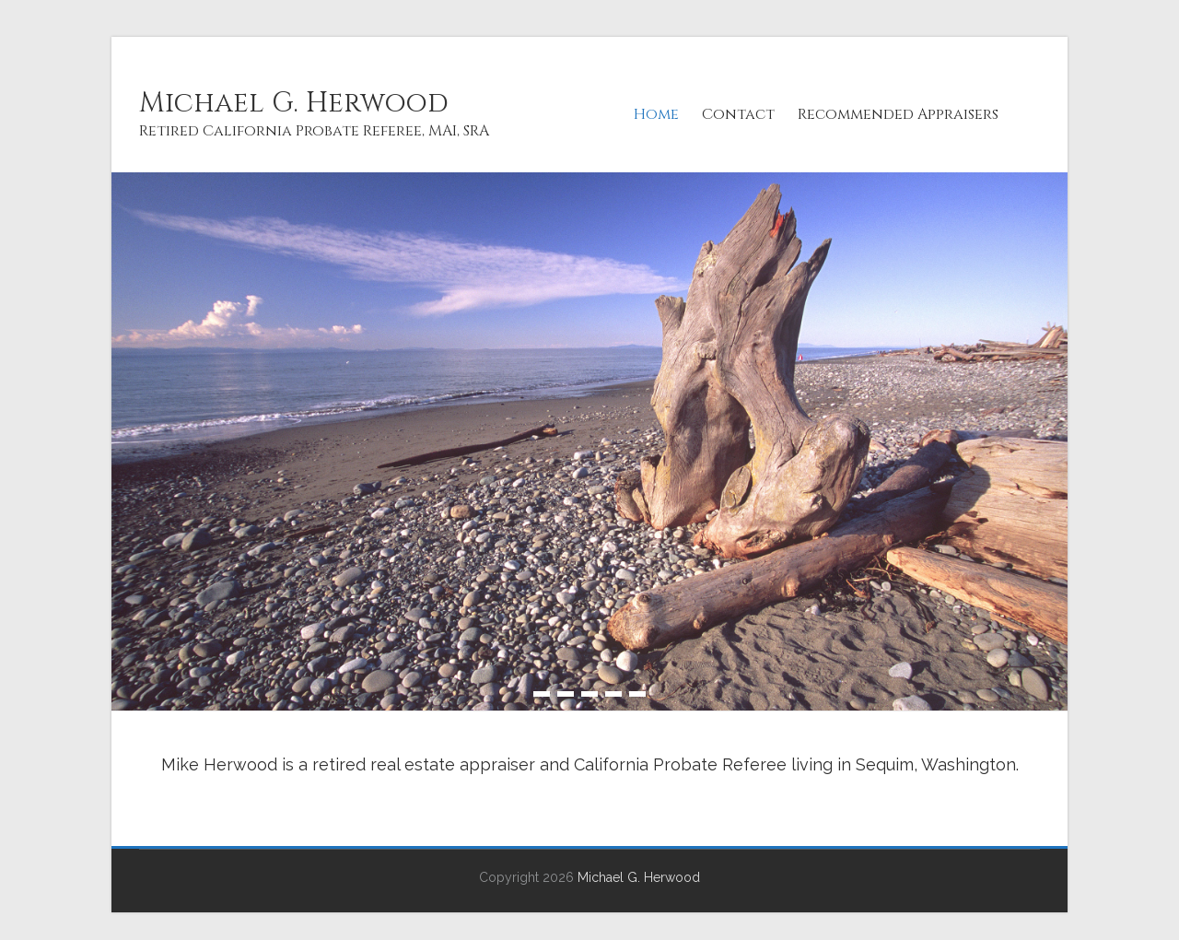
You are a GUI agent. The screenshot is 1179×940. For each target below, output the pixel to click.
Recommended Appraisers (898, 114)
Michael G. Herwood (294, 103)
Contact (738, 114)
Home (656, 114)
